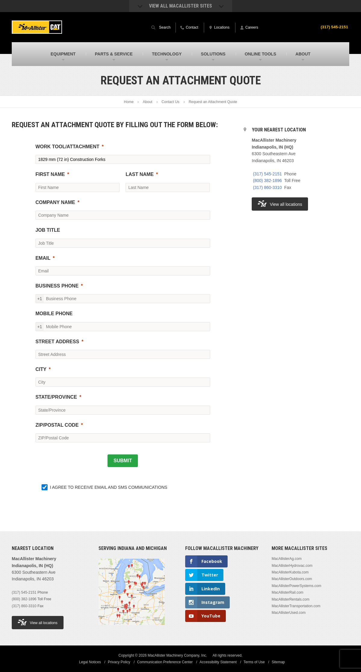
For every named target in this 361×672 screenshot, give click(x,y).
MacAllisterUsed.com (289, 613)
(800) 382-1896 (267, 180)
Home (129, 102)
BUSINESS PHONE (57, 285)
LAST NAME (140, 174)
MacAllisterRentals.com (290, 599)
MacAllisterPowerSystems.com (296, 586)
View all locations (280, 203)
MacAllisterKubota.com (290, 572)
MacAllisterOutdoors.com (292, 579)
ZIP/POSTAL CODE (57, 425)
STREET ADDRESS (57, 341)
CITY (41, 369)
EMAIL (43, 258)
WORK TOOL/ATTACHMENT (67, 146)
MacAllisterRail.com (287, 592)
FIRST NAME (50, 174)
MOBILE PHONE (54, 313)
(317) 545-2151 (333, 26)
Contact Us (170, 102)
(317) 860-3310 (267, 187)
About (147, 102)
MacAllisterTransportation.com (296, 606)
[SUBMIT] (122, 460)
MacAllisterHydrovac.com (292, 566)
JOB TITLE (48, 230)
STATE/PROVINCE (56, 397)
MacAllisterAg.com (286, 559)
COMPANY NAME (55, 202)
